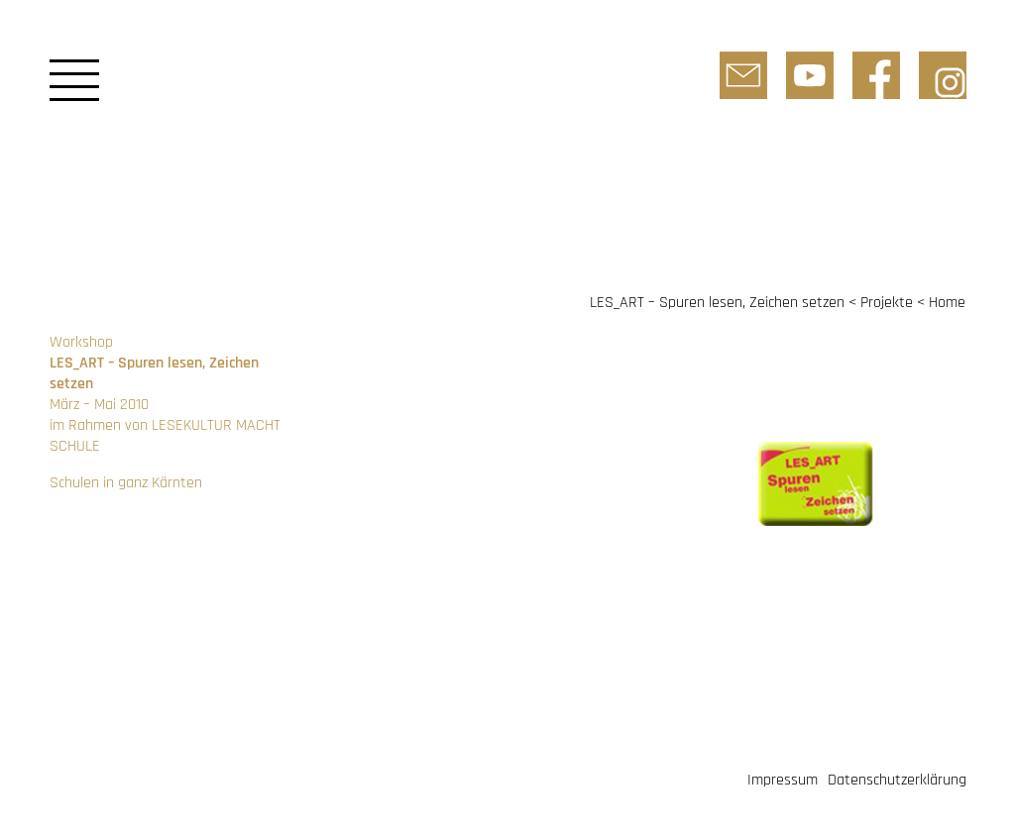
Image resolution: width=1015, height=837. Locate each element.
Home (947, 302)
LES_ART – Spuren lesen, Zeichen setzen (717, 302)
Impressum (782, 780)
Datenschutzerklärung (897, 780)
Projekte (886, 302)
